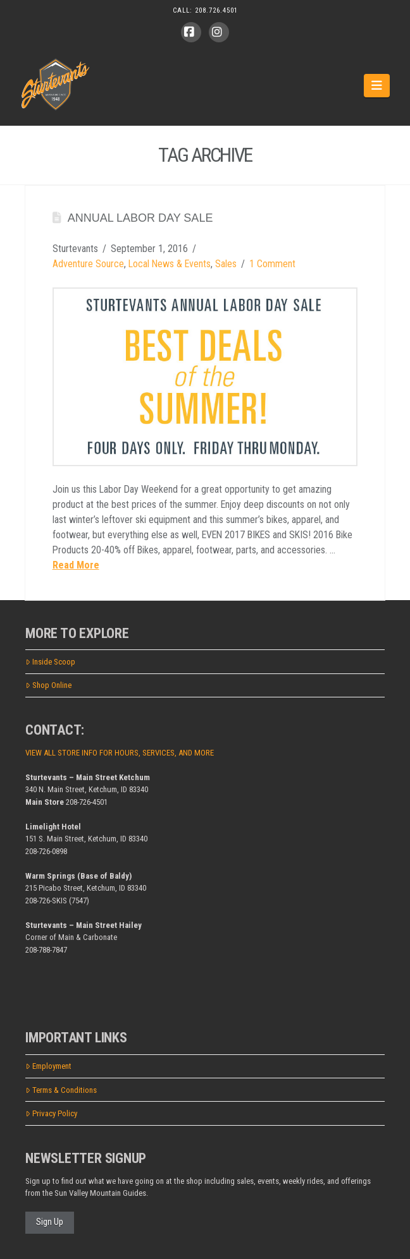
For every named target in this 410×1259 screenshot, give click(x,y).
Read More (76, 565)
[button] (377, 85)
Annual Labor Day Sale (140, 218)
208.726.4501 (216, 10)
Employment (48, 1066)
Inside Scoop (50, 661)
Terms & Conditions (61, 1090)
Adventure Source (88, 264)
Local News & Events (169, 264)
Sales (226, 264)
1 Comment (272, 264)
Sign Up (49, 1222)
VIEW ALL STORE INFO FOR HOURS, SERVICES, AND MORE (119, 752)
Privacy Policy (51, 1113)
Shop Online (48, 685)
